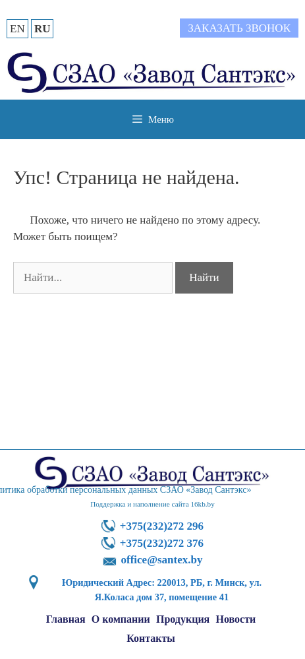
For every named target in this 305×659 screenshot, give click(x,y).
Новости (236, 619)
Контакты (150, 638)
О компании (121, 619)
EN (17, 28)
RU (42, 28)
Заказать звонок (239, 28)
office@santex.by (162, 559)
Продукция (182, 619)
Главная (66, 619)
